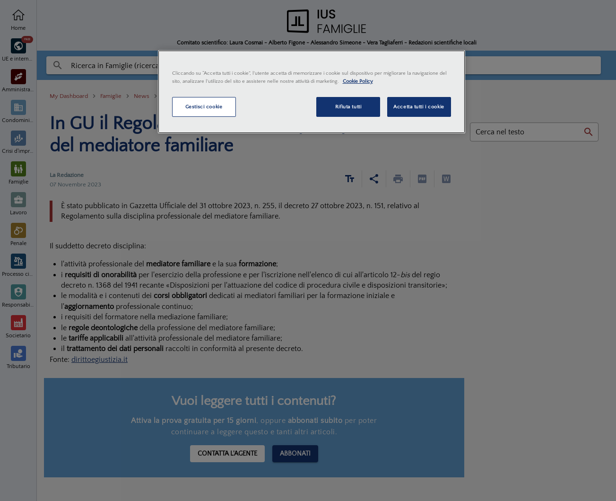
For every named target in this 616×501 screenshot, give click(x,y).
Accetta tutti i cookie (418, 107)
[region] (311, 91)
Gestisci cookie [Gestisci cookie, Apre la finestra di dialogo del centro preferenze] (204, 107)
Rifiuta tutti (348, 107)
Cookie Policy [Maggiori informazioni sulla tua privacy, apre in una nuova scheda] (358, 81)
